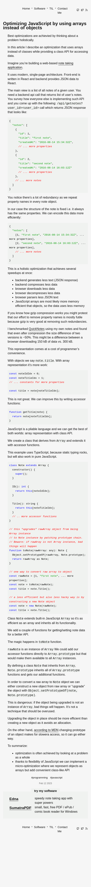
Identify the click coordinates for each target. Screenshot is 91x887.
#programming (39, 777)
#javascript (56, 777)
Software (39, 8)
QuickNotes (37, 328)
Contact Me (62, 10)
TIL (51, 8)
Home (26, 8)
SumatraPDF (20, 808)
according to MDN (46, 730)
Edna (13, 799)
